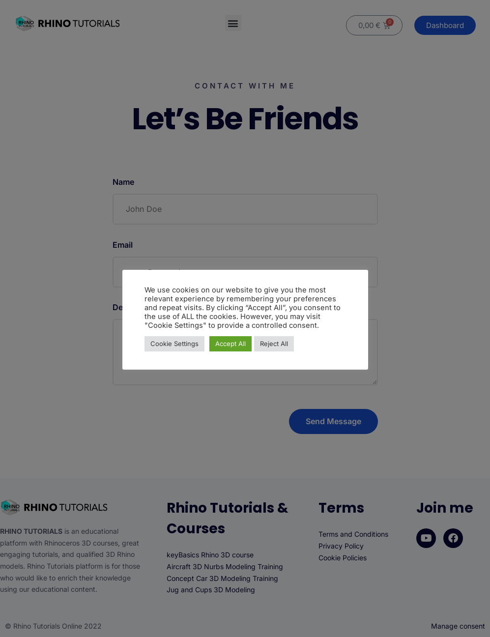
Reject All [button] (274, 343)
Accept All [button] (230, 343)
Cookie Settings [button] (174, 343)
